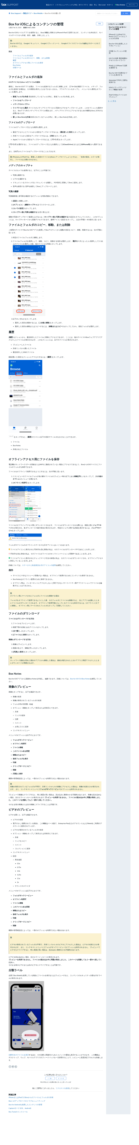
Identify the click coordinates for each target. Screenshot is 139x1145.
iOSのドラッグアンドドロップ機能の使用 (118, 88)
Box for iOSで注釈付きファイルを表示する (118, 74)
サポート (110, 5)
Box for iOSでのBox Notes (80, 679)
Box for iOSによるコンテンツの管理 (117, 28)
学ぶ (95, 5)
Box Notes (17, 65)
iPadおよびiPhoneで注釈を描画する (118, 66)
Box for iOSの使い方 (53, 13)
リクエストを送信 (62, 1088)
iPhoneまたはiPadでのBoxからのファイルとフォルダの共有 (31, 1097)
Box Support (16, 13)
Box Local (102, 5)
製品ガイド (50, 5)
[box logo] (10, 4)
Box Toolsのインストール (18, 1112)
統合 (91, 5)
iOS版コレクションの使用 (118, 52)
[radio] (50, 1078)
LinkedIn (15, 1066)
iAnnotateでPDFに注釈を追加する (118, 81)
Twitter (13, 1066)
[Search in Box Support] (108, 13)
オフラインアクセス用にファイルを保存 (28, 62)
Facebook (10, 1066)
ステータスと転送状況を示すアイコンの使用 (39, 565)
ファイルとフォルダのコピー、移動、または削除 (31, 58)
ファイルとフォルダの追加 (23, 55)
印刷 (99, 23)
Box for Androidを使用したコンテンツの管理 (25, 1105)
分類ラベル (17, 67)
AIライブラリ (83, 5)
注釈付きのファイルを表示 (19, 1055)
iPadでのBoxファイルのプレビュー (118, 96)
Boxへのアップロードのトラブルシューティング (27, 1101)
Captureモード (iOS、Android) (20, 1108)
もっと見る (112, 101)
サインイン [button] (132, 4)
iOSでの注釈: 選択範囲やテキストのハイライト (118, 59)
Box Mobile (38, 13)
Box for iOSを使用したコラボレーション (118, 45)
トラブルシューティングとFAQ (66, 5)
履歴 (14, 60)
